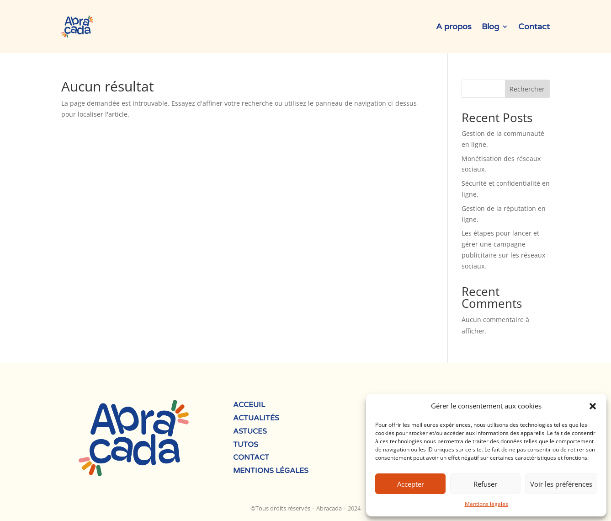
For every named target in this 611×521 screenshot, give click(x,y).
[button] (592, 406)
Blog (490, 26)
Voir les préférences (561, 484)
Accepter (410, 484)
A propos (454, 26)
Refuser (485, 484)
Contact (534, 26)
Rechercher (527, 89)
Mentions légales (486, 504)
